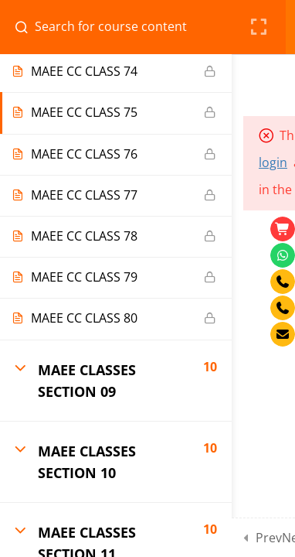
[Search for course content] (27, 27)
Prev (269, 537)
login (273, 162)
